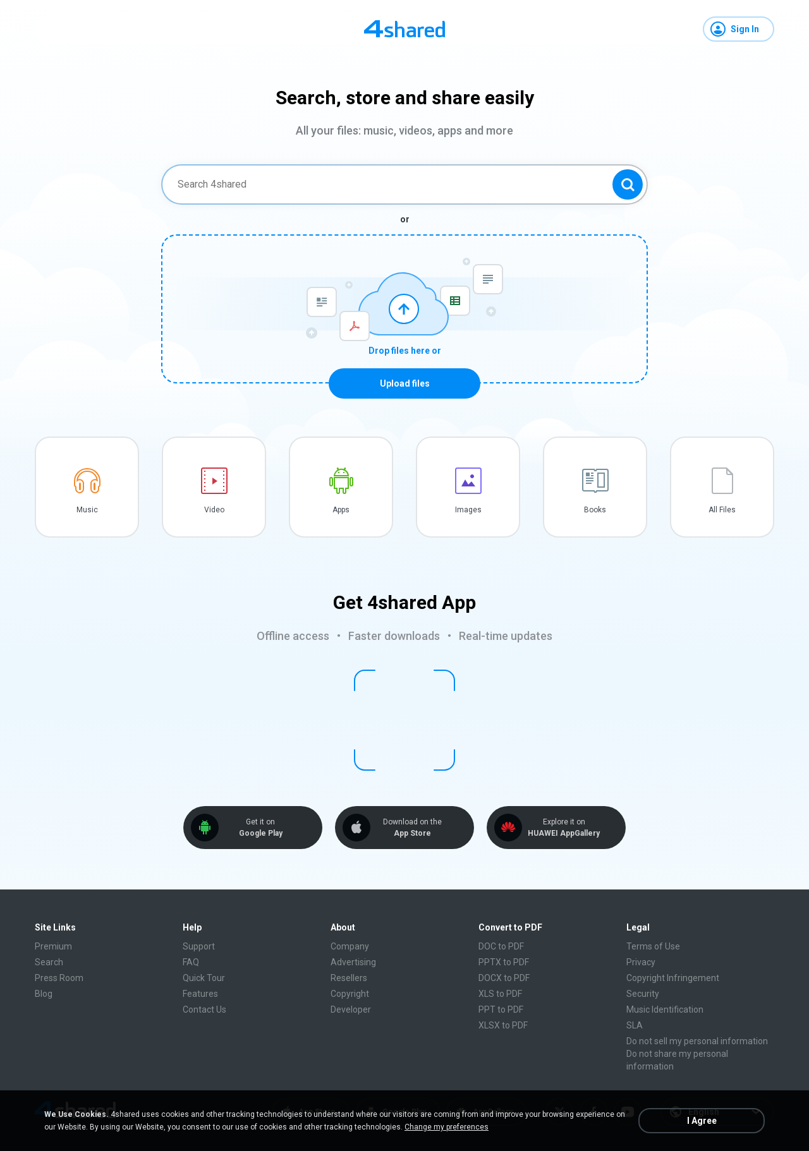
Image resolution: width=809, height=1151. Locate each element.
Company (350, 946)
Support (199, 946)
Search (49, 962)
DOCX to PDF (504, 978)
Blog (43, 994)
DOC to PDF (501, 946)
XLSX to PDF (503, 1025)
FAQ (191, 962)
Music (87, 509)
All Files (722, 509)
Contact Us (204, 1009)
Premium (53, 946)
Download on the (412, 827)
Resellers (349, 978)
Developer (351, 1009)
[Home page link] (404, 29)
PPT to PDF (500, 1009)
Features (200, 994)
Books (595, 509)
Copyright (350, 994)
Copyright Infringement (672, 978)
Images (468, 509)
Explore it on (563, 827)
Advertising (353, 962)
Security (642, 994)
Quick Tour (204, 978)
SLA (634, 1025)
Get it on (260, 827)
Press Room (59, 978)
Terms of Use (653, 946)
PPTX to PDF (503, 962)
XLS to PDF (500, 994)
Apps (341, 509)
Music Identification (664, 1009)
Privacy (640, 962)
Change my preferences (446, 1127)
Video (214, 509)
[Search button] (627, 184)
